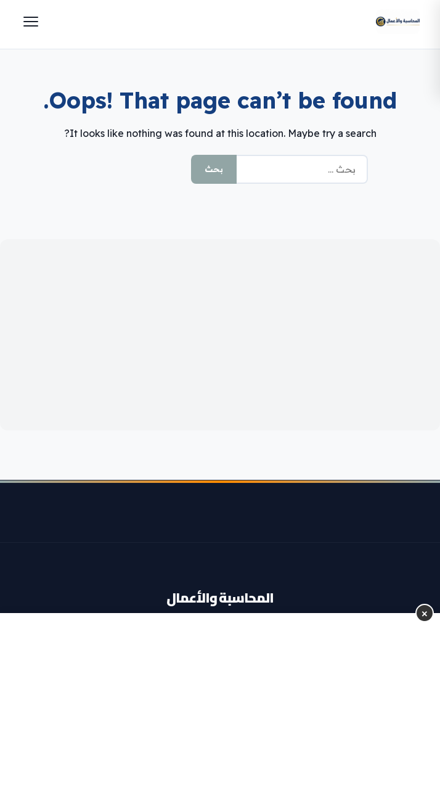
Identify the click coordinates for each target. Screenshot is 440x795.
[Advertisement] (220, 335)
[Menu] (30, 22)
